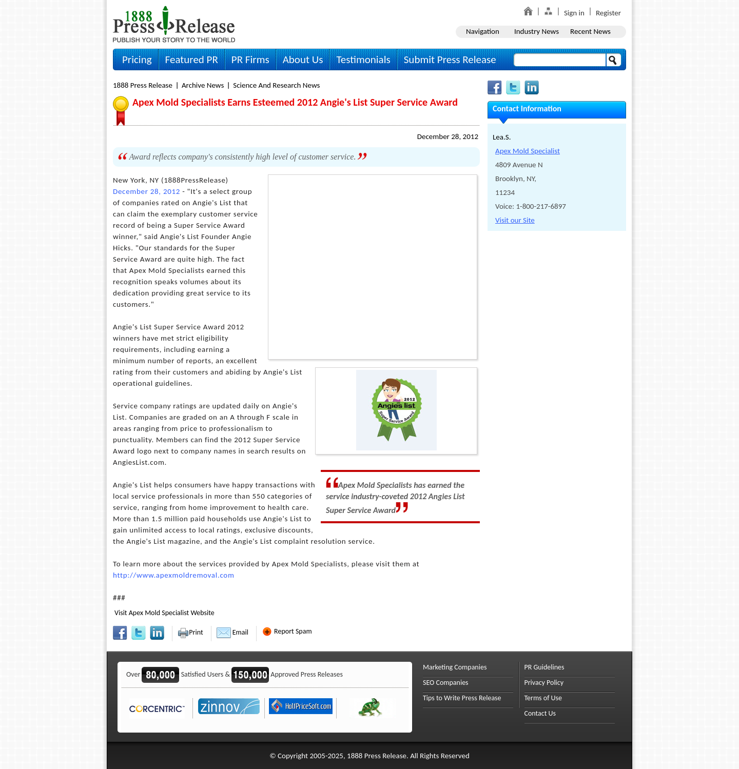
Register (608, 12)
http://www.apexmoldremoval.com (174, 575)
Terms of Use (543, 698)
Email (232, 632)
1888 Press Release (142, 85)
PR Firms (250, 59)
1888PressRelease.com (174, 24)
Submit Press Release (450, 59)
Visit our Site (515, 220)
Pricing (137, 59)
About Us (303, 59)
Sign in (574, 12)
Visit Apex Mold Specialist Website (164, 612)
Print (190, 632)
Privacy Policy (544, 682)
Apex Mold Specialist (527, 150)
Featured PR (191, 59)
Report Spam (287, 631)
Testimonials (363, 59)
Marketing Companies (455, 667)
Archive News (203, 85)
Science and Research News (276, 85)
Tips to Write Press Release (462, 698)
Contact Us (540, 713)
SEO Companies (446, 682)
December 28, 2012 (447, 136)
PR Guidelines (544, 667)
